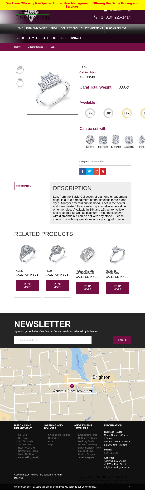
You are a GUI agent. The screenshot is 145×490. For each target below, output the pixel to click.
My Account (115, 10)
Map (50, 444)
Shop (54, 28)
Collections (69, 28)
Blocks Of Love (116, 28)
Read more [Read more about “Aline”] (27, 286)
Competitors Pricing (28, 451)
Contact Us (53, 438)
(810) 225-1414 (112, 453)
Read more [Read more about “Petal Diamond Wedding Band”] (87, 288)
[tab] (32, 186)
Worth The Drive (26, 454)
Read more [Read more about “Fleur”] (57, 286)
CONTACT (75, 38)
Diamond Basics (36, 28)
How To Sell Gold (26, 447)
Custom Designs (92, 28)
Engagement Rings (87, 435)
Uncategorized (35, 46)
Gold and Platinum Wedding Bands (111, 477)
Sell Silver (23, 438)
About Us (53, 441)
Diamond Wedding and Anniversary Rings (93, 480)
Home (19, 28)
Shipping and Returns (59, 435)
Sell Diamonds (25, 441)
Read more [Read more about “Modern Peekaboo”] (117, 288)
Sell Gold (22, 435)
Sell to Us (50, 38)
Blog (63, 38)
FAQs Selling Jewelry (28, 457)
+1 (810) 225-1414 (115, 17)
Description (23, 186)
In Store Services (27, 38)
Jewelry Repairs (86, 457)
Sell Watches (24, 444)
